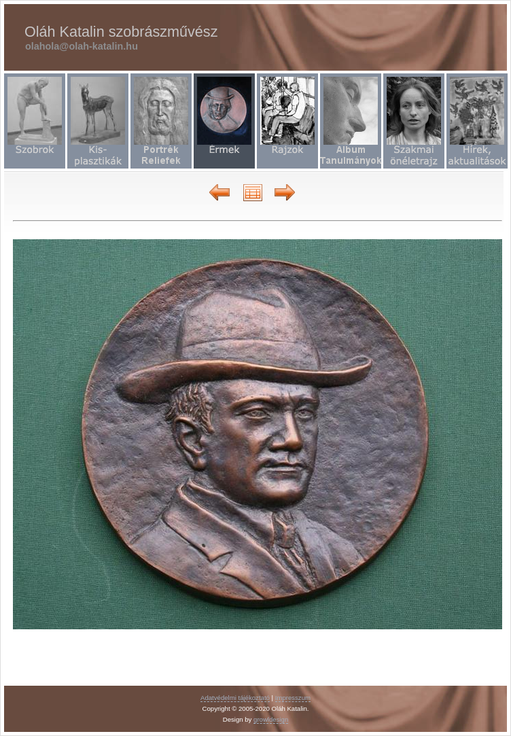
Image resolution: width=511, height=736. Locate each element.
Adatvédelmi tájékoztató (235, 697)
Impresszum (293, 697)
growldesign (270, 719)
